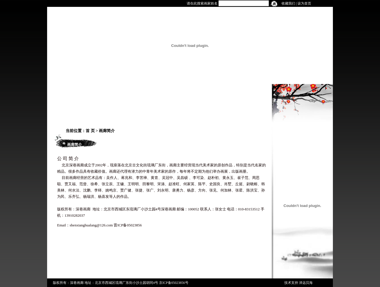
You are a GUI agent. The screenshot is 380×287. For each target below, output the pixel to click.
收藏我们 (288, 3)
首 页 (90, 131)
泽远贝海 (306, 283)
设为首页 (304, 3)
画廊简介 (107, 131)
